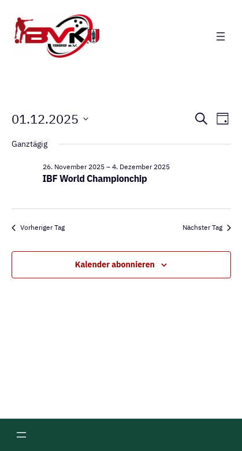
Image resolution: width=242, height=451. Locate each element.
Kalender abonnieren (115, 264)
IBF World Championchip (95, 178)
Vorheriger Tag (38, 227)
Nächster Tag (207, 227)
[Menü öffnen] (221, 36)
